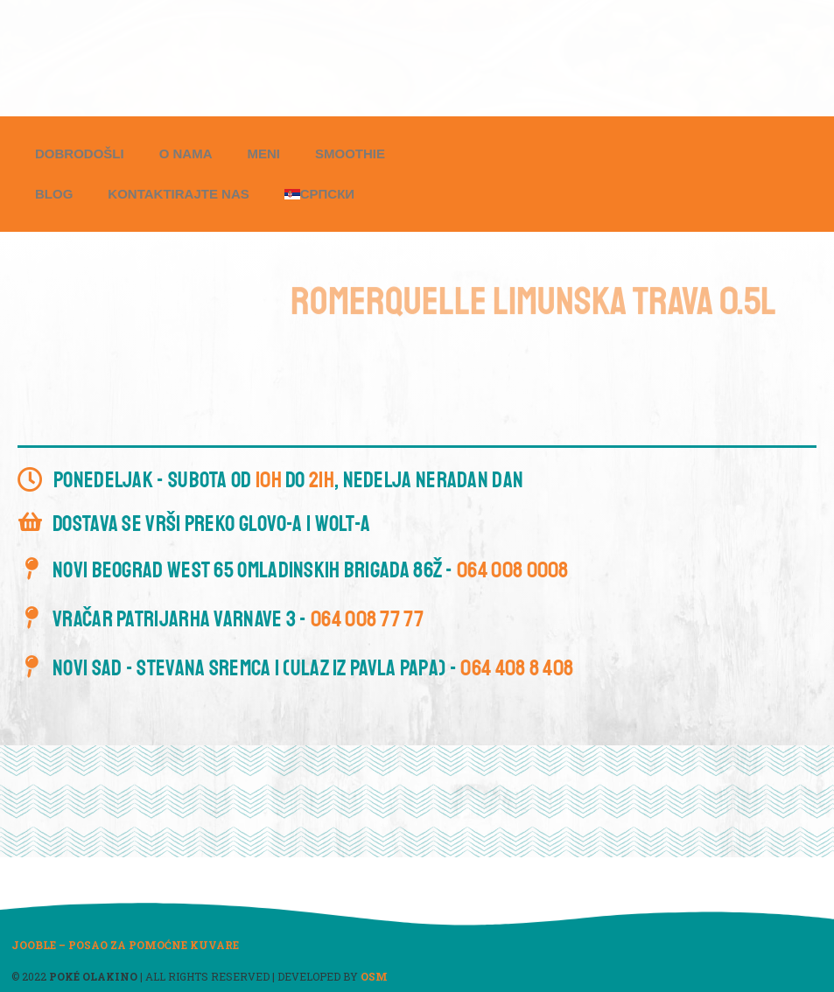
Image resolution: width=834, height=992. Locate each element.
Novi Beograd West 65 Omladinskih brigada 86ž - (311, 570)
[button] (335, 53)
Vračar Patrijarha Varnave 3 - (238, 619)
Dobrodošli (79, 153)
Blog (54, 193)
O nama (186, 153)
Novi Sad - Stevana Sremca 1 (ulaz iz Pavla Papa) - (313, 668)
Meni (264, 153)
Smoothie (350, 153)
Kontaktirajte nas (178, 193)
